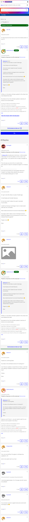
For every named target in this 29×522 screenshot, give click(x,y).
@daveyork (5, 61)
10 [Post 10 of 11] (3, 509)
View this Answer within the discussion (10, 115)
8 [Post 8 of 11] (3, 463)
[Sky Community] (7, 2)
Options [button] (2, 19)
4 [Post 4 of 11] (3, 263)
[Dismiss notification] (27, 5)
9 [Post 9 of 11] (3, 486)
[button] (27, 29)
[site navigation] (1, 2)
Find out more (22, 57)
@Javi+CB (4, 155)
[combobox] (13, 10)
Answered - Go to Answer (14, 25)
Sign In (27, 2)
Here (2, 334)
